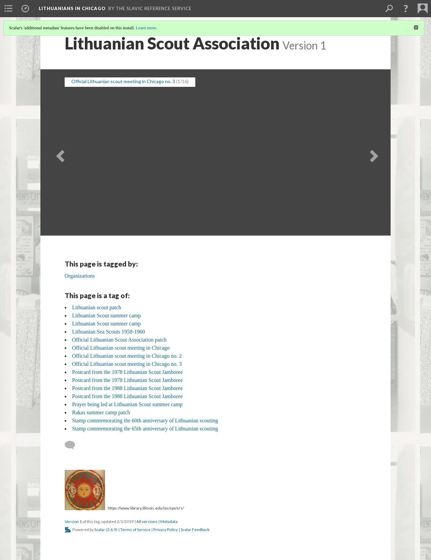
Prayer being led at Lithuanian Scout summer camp (127, 404)
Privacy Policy (165, 529)
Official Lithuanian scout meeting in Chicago (121, 348)
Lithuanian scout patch (96, 307)
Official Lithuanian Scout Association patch (119, 340)
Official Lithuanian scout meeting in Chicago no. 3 (123, 81)
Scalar (99, 529)
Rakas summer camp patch (101, 412)
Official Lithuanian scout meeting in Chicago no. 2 (127, 356)
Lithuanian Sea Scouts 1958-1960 (108, 332)
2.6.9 (111, 529)
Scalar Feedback (194, 529)
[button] (405, 8)
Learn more (146, 27)
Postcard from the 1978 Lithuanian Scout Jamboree (127, 372)
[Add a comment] (73, 445)
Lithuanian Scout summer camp (106, 315)
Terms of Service (135, 529)
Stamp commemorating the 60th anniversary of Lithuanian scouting (145, 420)
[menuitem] (8, 8)
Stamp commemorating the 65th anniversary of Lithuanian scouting (145, 428)
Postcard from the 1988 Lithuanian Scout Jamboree (127, 388)
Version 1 (73, 521)
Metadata (168, 521)
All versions (147, 521)
